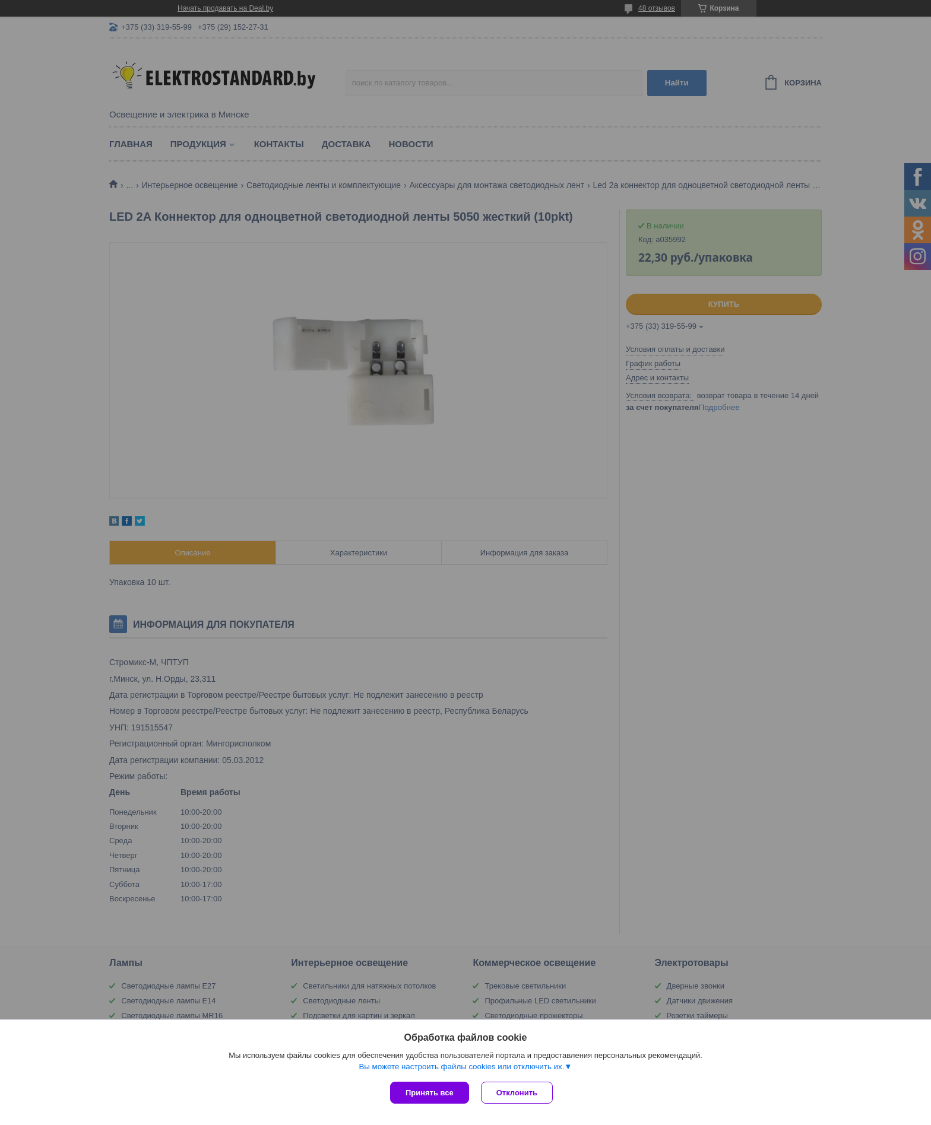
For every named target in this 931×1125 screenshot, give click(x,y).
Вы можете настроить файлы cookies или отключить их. (461, 1066)
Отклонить (516, 1092)
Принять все (430, 1092)
